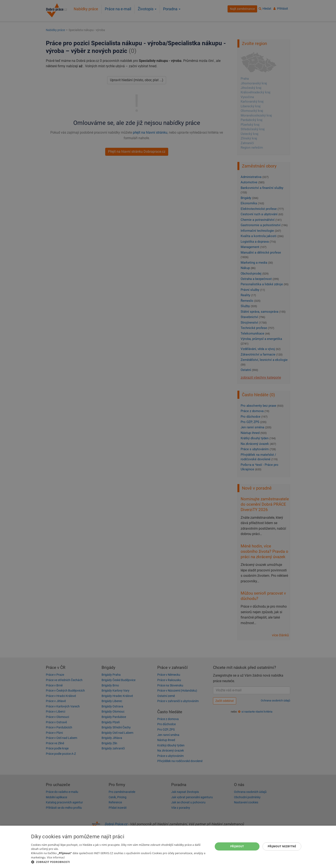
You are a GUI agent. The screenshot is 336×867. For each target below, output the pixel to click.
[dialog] (168, 846)
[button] (119, 862)
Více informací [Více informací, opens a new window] (56, 857)
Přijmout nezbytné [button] (282, 846)
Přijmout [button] (237, 846)
